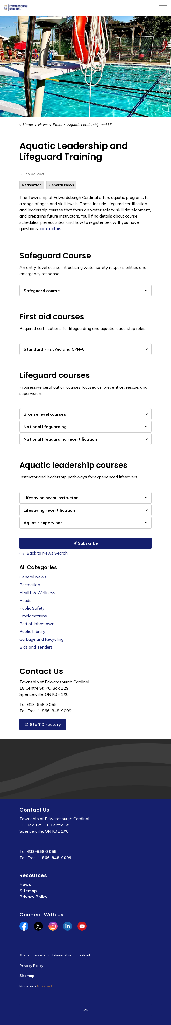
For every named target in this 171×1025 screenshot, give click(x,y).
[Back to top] (85, 1010)
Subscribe (85, 543)
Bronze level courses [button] (45, 414)
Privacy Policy (33, 896)
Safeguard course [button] (42, 290)
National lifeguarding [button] (45, 426)
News (25, 884)
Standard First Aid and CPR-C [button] (54, 349)
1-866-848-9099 (55, 857)
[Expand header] (163, 8)
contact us (50, 228)
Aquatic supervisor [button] (43, 522)
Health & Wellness (37, 592)
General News (61, 185)
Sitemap (28, 890)
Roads (25, 600)
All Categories (38, 567)
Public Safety (32, 608)
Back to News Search (47, 553)
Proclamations (33, 615)
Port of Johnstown (36, 623)
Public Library (32, 631)
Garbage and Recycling (41, 639)
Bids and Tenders (36, 647)
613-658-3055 (42, 851)
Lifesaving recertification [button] (49, 510)
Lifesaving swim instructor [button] (51, 497)
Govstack (45, 986)
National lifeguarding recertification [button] (60, 439)
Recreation (32, 185)
